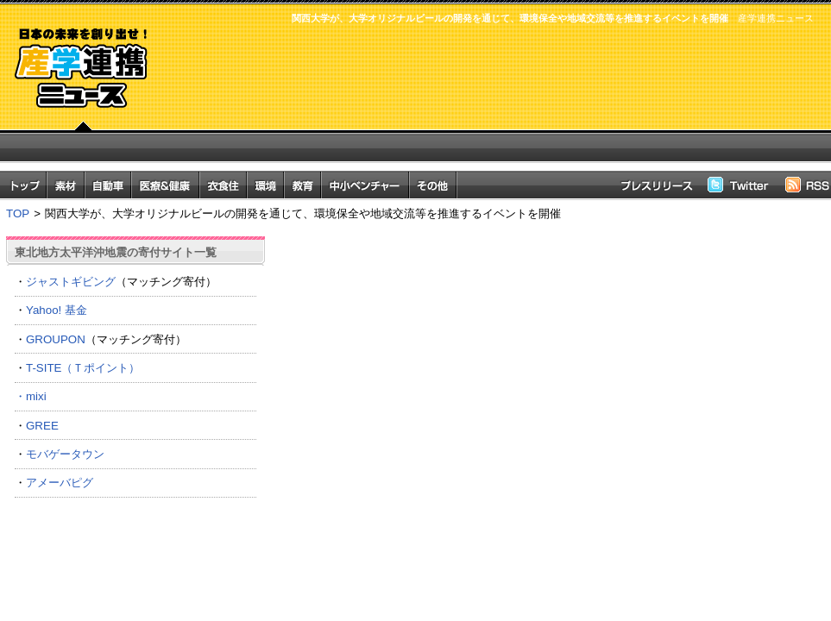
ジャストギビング (71, 281)
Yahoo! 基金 (56, 310)
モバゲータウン (65, 454)
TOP (17, 213)
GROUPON (55, 339)
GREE (42, 425)
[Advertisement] (493, 106)
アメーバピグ (59, 482)
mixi (36, 396)
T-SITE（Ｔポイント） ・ (135, 382)
